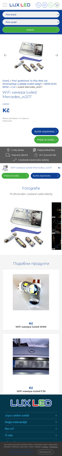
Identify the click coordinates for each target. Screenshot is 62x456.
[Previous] (5, 55)
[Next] (56, 55)
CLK (13, 86)
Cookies (45, 447)
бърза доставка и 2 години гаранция (15, 119)
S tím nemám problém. (21, 452)
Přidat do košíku (45, 139)
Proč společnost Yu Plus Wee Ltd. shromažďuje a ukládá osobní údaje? (25, 82)
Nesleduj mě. (45, 452)
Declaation (54, 447)
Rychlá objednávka (44, 131)
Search (30, 29)
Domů (6, 80)
